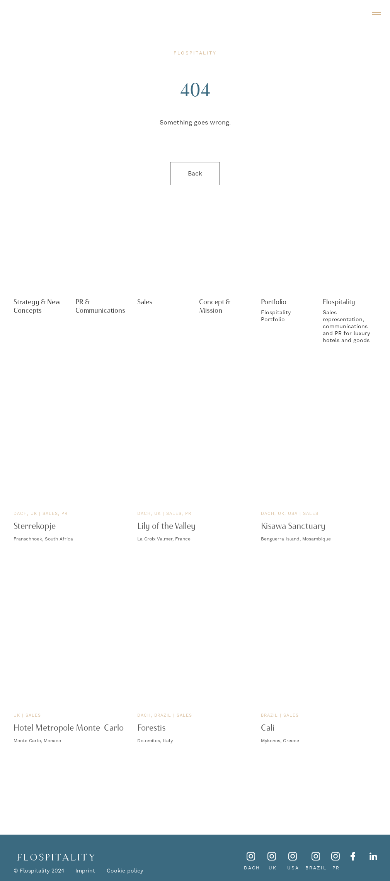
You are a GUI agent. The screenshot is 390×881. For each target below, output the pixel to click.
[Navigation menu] (376, 13)
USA (293, 868)
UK (273, 868)
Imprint (85, 870)
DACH (252, 868)
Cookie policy (125, 870)
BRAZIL (316, 868)
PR (336, 868)
